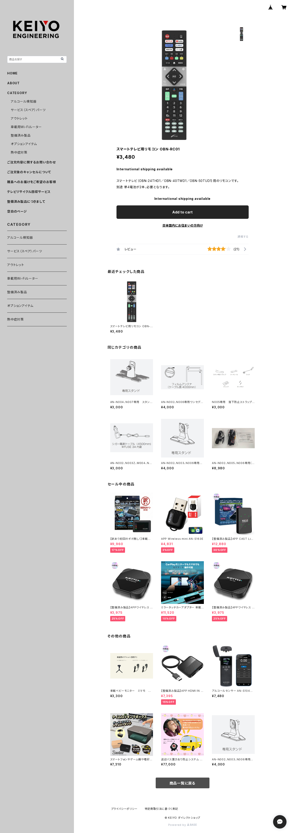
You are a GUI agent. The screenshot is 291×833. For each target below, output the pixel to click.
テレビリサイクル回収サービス (29, 192)
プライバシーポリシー (124, 808)
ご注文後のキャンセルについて (29, 172)
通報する (242, 236)
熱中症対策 (19, 152)
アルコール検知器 (23, 101)
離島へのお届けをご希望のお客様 (31, 182)
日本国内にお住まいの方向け (182, 225)
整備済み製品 (21, 135)
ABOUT (13, 83)
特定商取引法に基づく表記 (161, 808)
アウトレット (19, 118)
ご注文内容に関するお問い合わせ (31, 162)
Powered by (182, 825)
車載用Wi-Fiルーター (26, 127)
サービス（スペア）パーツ (28, 110)
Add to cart (182, 212)
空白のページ (17, 211)
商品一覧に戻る (183, 783)
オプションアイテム (24, 144)
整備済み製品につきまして (26, 201)
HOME (12, 73)
